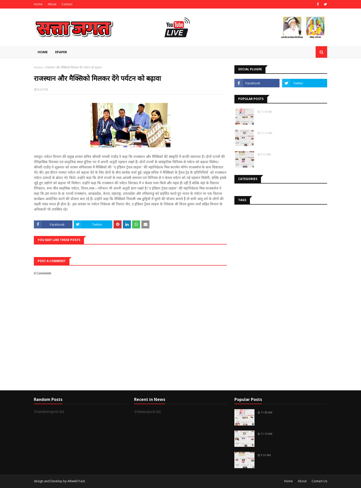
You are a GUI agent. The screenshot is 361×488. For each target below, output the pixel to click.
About (52, 4)
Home (38, 4)
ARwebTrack (76, 481)
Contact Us (319, 481)
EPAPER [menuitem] (61, 52)
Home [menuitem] (43, 52)
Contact (66, 4)
